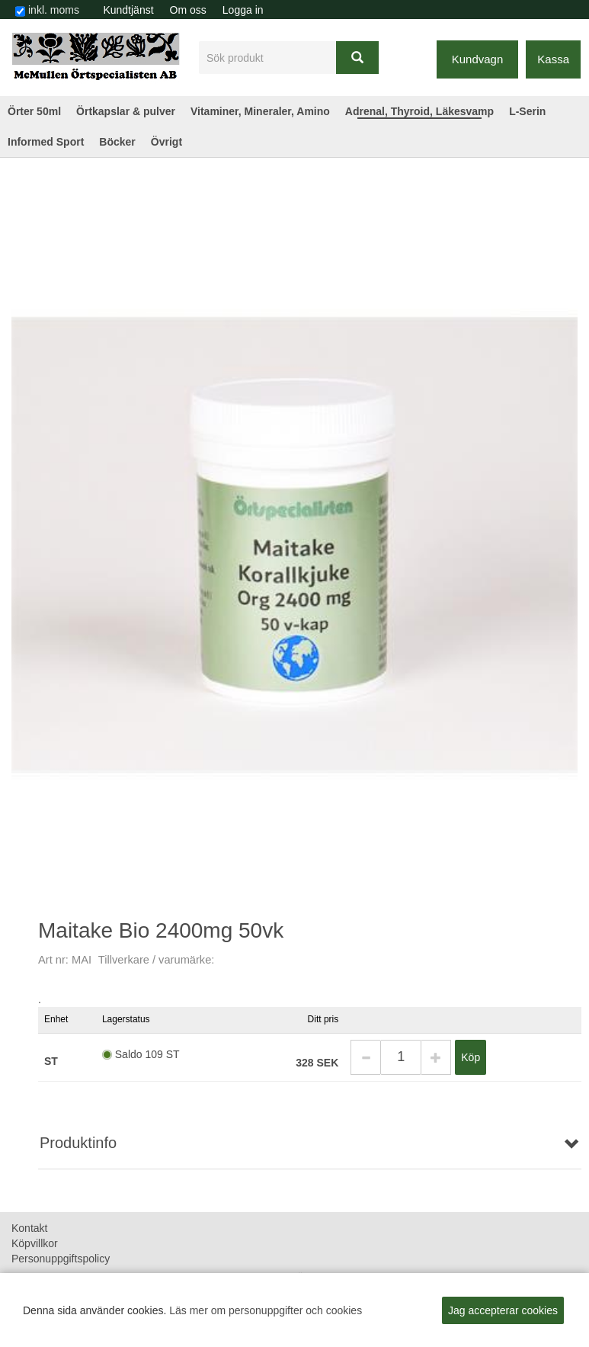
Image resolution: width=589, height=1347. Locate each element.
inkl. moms (53, 10)
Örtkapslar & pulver (125, 111)
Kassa (553, 59)
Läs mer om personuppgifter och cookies (265, 1310)
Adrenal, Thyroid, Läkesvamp (419, 111)
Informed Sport (46, 142)
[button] (365, 1057)
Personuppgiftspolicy (60, 1258)
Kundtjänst (128, 10)
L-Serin (527, 111)
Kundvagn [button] (478, 59)
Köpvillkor (34, 1243)
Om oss (188, 10)
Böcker (117, 142)
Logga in (243, 10)
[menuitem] (128, 10)
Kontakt (29, 1228)
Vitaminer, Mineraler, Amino (260, 111)
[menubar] (183, 10)
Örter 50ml (34, 111)
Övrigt (166, 142)
